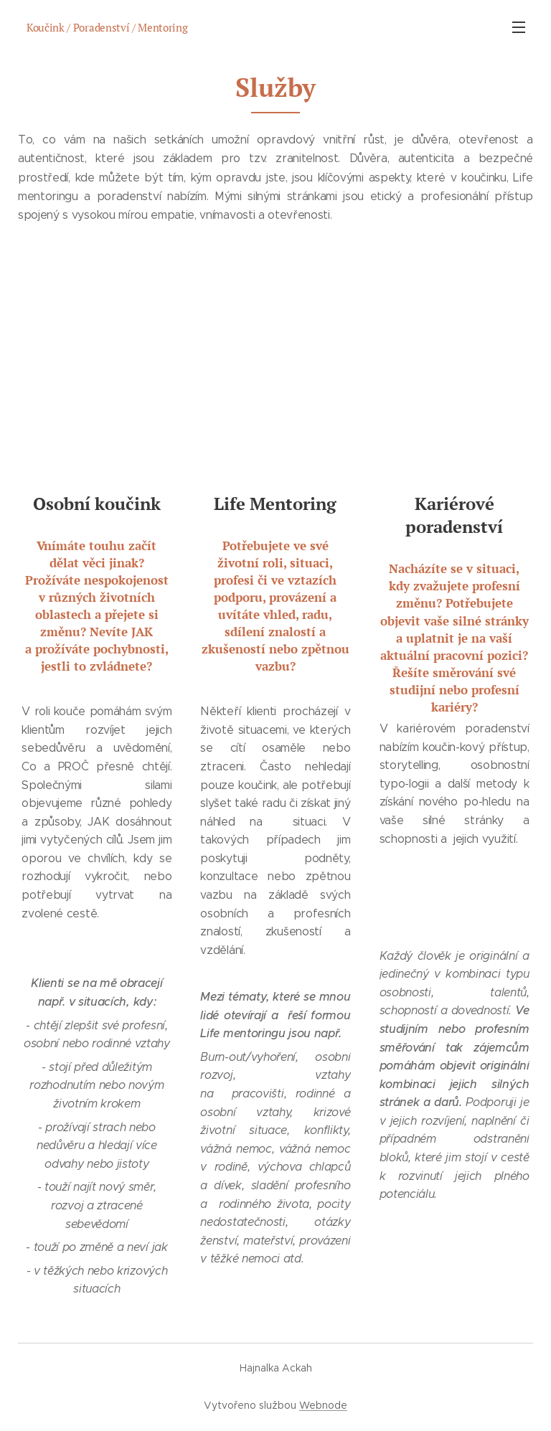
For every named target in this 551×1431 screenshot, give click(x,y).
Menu (518, 27)
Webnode (323, 1405)
